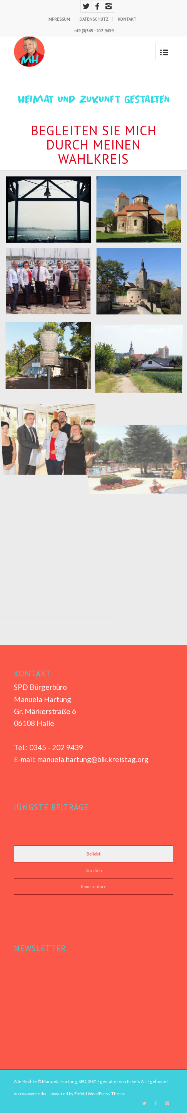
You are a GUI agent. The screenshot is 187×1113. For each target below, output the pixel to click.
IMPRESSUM (58, 19)
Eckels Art (137, 1081)
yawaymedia (34, 1093)
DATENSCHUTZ (94, 19)
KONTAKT (127, 19)
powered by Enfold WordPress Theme (87, 1093)
